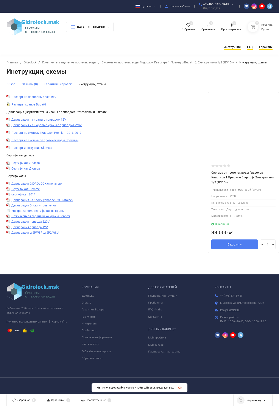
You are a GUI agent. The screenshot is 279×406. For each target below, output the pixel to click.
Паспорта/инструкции (162, 295)
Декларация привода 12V (29, 227)
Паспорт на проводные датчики (33, 97)
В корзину (235, 244)
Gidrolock (30, 62)
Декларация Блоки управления (33, 205)
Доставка (88, 295)
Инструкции (90, 323)
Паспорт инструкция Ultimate (31, 147)
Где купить (89, 316)
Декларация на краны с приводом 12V (38, 119)
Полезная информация (97, 337)
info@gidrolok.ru (230, 310)
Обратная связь (92, 358)
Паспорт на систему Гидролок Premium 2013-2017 (46, 132)
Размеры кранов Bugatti (28, 104)
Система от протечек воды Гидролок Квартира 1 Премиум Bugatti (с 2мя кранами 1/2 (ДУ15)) (168, 62)
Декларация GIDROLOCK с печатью (36, 183)
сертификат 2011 (23, 194)
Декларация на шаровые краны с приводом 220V (46, 125)
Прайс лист (89, 330)
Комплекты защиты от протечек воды (69, 62)
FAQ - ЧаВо (155, 309)
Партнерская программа (164, 351)
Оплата (86, 302)
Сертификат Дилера (25, 163)
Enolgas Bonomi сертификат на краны (37, 210)
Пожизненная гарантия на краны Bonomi (40, 216)
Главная (12, 62)
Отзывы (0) (30, 84)
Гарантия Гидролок (58, 84)
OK (180, 387)
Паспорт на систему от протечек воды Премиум (44, 140)
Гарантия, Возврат (94, 309)
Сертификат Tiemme (25, 189)
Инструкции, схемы (92, 84)
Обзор (10, 84)
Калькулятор (90, 344)
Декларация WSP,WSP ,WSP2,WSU (35, 232)
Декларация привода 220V (30, 221)
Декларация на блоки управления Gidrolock (42, 200)
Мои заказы (156, 344)
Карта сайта (59, 321)
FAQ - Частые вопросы (96, 351)
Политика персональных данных (26, 321)
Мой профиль (157, 337)
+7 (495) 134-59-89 (216, 4)
